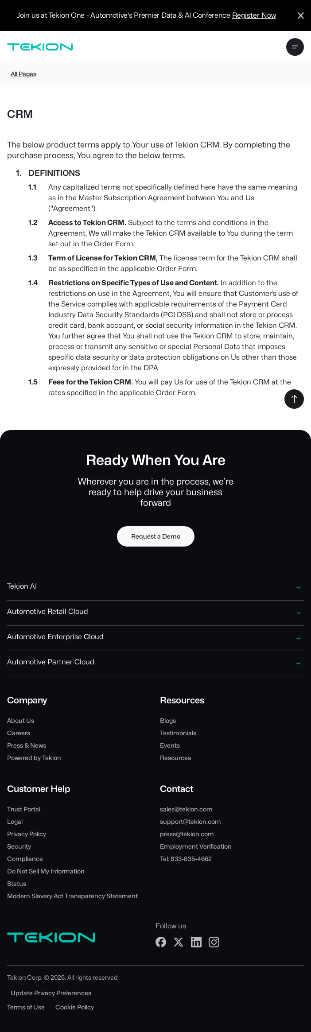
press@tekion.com (187, 834)
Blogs (168, 720)
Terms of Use (26, 1007)
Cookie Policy (74, 1007)
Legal (15, 821)
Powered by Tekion (34, 757)
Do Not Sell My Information (46, 871)
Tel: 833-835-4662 (186, 858)
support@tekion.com (190, 821)
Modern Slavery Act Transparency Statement (72, 896)
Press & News (26, 745)
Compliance (25, 858)
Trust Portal (23, 809)
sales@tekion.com (186, 809)
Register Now (254, 15)
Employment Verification (196, 846)
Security (19, 846)
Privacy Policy (26, 834)
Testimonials (178, 733)
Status (16, 883)
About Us (20, 720)
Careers (18, 733)
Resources (175, 757)
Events (170, 745)
